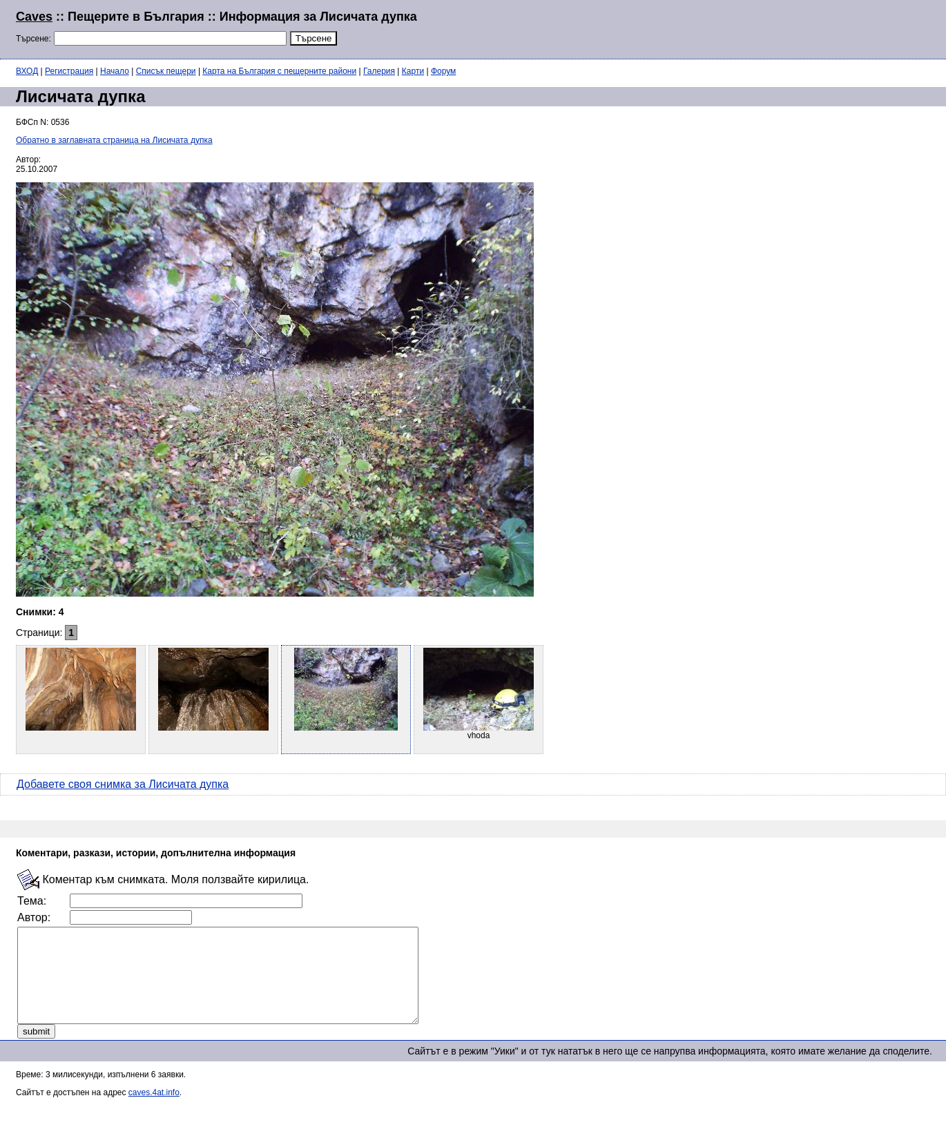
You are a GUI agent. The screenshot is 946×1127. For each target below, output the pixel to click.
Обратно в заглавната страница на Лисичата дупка (114, 140)
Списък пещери (166, 71)
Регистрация (69, 71)
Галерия (379, 71)
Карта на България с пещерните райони (279, 71)
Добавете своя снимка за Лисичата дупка (123, 784)
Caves (34, 16)
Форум (443, 71)
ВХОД (27, 71)
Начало (114, 71)
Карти (413, 71)
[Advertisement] (762, 27)
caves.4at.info (154, 1111)
